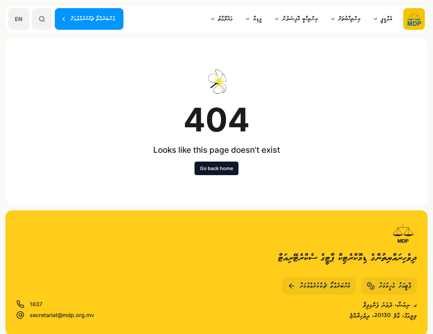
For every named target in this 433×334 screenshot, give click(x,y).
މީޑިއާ (253, 19)
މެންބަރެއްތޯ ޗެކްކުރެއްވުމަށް (88, 19)
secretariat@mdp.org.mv (55, 315)
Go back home (216, 168)
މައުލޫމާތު (221, 19)
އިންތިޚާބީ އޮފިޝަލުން (296, 19)
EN (18, 19)
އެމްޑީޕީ (382, 19)
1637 (29, 304)
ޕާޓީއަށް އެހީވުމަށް (389, 286)
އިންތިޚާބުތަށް (345, 19)
